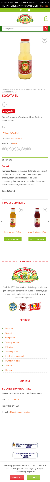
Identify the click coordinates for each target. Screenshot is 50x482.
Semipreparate (11, 351)
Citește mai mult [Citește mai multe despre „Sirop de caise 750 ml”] (13, 239)
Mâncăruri (9, 347)
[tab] (25, 160)
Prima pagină (7, 89)
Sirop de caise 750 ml (12, 232)
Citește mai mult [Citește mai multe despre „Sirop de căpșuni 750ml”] (37, 239)
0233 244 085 (12, 399)
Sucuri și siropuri (9, 92)
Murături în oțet (12, 360)
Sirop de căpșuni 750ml (37, 232)
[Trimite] (45, 28)
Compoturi (10, 337)
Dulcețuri (9, 328)
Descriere (7, 160)
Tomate (8, 365)
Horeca (8, 370)
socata (14, 143)
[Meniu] (3, 19)
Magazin (19, 89)
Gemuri (8, 333)
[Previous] (2, 226)
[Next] (48, 226)
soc (10, 143)
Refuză (44, 5)
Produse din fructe (34, 89)
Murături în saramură (14, 356)
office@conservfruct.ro (19, 412)
